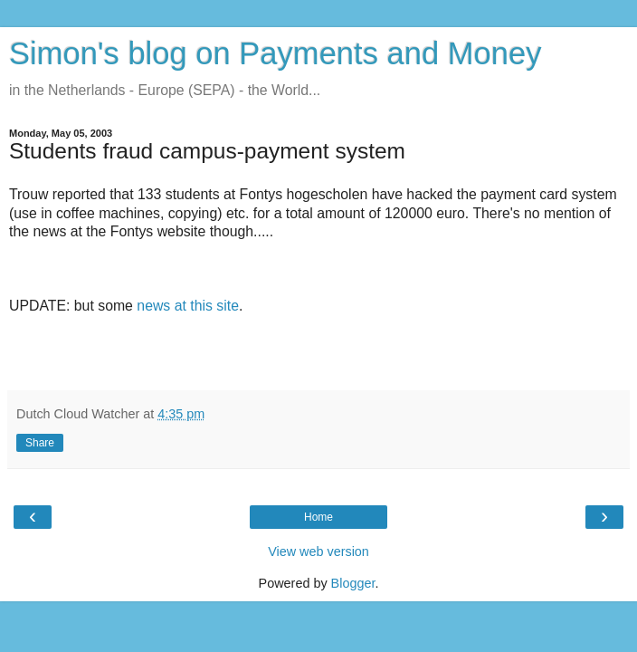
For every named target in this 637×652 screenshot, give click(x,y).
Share (39, 442)
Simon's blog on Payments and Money (275, 53)
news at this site (188, 305)
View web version (318, 551)
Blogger (353, 583)
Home (318, 517)
